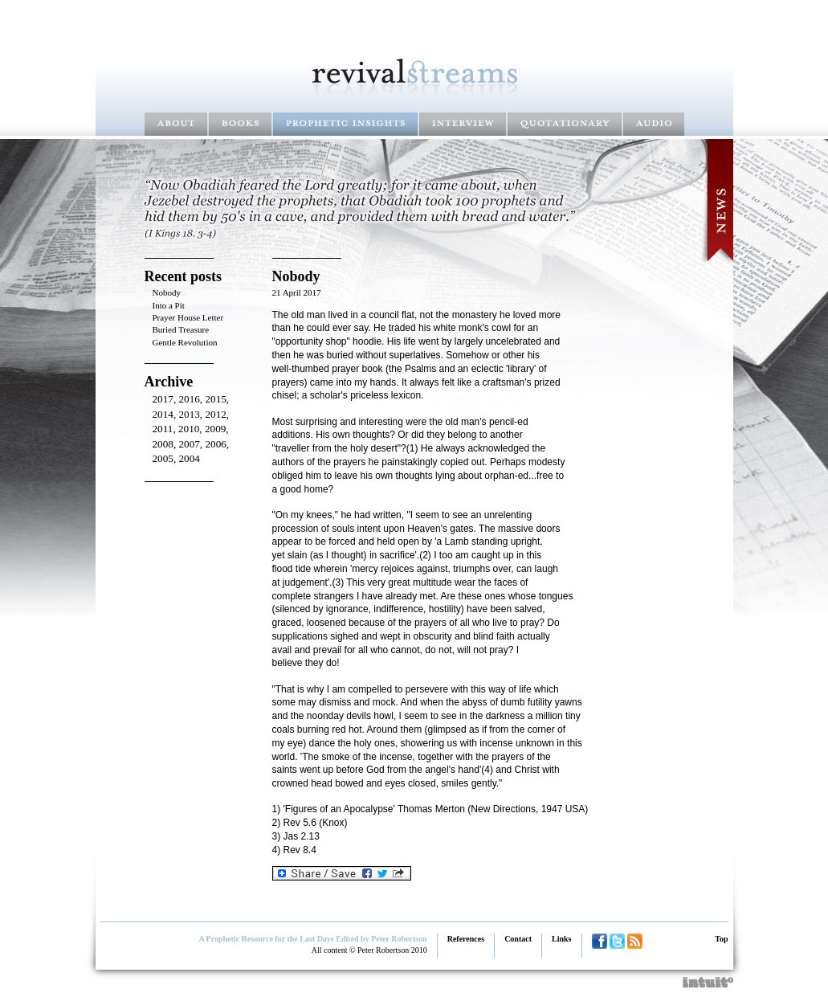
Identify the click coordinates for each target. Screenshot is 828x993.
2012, (217, 414)
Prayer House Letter (188, 317)
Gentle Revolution (185, 342)
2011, (165, 429)
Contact (518, 938)
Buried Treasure (181, 329)
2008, (166, 444)
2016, (191, 399)
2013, (191, 414)
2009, (217, 429)
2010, (191, 429)
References (465, 938)
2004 (188, 458)
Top (721, 938)
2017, (166, 399)
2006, (217, 444)
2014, (166, 414)
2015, (217, 399)
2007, (191, 444)
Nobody (167, 292)
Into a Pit (169, 305)
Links (561, 938)
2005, (166, 458)
